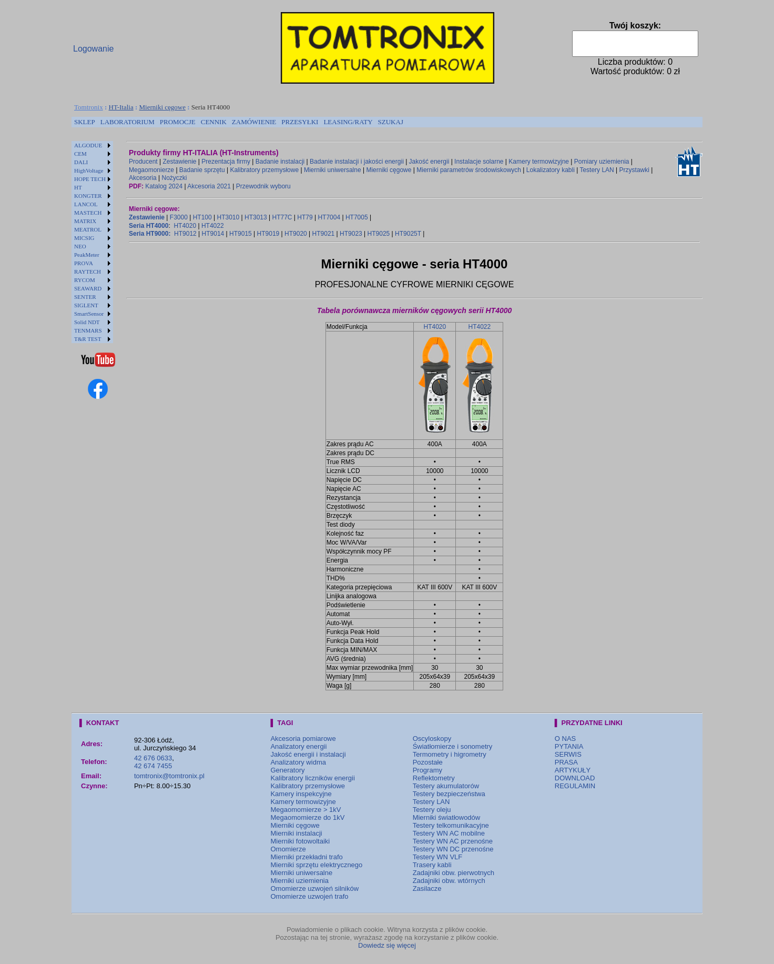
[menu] (92, 242)
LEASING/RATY (347, 122)
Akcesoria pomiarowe (302, 738)
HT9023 (351, 233)
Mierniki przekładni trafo (306, 857)
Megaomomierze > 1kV (305, 810)
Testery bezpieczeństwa (449, 794)
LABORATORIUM (127, 122)
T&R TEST (87, 339)
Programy (427, 770)
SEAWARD (87, 288)
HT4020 (185, 225)
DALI (81, 162)
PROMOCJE (178, 122)
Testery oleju (432, 810)
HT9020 (295, 233)
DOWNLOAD (575, 778)
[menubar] (239, 122)
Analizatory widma (298, 762)
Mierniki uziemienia (299, 881)
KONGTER (88, 196)
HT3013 (256, 217)
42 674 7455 (153, 766)
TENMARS (88, 330)
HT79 (304, 217)
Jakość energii (429, 161)
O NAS (565, 738)
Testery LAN (596, 170)
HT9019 (268, 233)
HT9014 (213, 233)
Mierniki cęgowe (162, 107)
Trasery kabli (432, 865)
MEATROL (87, 229)
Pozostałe (428, 762)
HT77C (282, 217)
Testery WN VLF (438, 857)
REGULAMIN (575, 786)
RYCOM (84, 280)
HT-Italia (121, 107)
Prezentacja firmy (225, 161)
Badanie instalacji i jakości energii (357, 161)
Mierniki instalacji (296, 833)
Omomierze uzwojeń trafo (309, 896)
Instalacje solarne (478, 161)
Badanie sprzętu (202, 170)
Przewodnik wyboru (263, 186)
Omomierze (287, 849)
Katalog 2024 (163, 186)
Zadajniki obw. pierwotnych (453, 873)
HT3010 (228, 217)
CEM (80, 153)
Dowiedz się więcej (387, 945)
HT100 (202, 217)
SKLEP (84, 122)
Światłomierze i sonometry (453, 746)
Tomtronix (88, 107)
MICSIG (84, 238)
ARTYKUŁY (572, 770)
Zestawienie (180, 161)
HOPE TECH (90, 179)
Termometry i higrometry (449, 754)
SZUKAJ (390, 122)
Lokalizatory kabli (550, 170)
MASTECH (88, 212)
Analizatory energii (298, 746)
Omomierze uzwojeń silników (314, 888)
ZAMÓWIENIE (254, 122)
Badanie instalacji (280, 161)
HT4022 (212, 225)
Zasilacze (427, 888)
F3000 (179, 217)
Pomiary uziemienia (601, 161)
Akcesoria (143, 178)
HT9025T (408, 233)
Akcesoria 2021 (209, 186)
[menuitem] (85, 122)
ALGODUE (88, 145)
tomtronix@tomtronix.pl (169, 776)
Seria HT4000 (148, 225)
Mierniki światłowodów (447, 817)
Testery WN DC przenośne (453, 849)
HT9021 (323, 233)
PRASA (566, 762)
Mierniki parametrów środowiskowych (468, 170)
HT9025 (379, 233)
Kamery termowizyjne (538, 161)
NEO (80, 246)
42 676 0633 (153, 758)
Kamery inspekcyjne (300, 794)
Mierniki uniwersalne (332, 170)
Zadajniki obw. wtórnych (449, 881)
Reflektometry (434, 778)
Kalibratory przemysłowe (264, 170)
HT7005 (356, 217)
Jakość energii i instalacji (307, 754)
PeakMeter (86, 255)
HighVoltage (88, 170)
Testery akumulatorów (446, 786)
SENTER (85, 297)
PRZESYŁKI (299, 122)
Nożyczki (174, 178)
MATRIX (85, 221)
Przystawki (634, 170)
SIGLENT (86, 305)
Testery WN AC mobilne (449, 833)
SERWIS (568, 754)
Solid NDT (87, 322)
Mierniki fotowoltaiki (300, 841)
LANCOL (86, 204)
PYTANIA (569, 746)
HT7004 (329, 217)
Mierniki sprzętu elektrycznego (316, 865)
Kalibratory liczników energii (312, 778)
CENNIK (214, 122)
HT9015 (240, 233)
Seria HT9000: (149, 233)
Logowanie (93, 48)
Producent (143, 161)
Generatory (287, 770)
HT (78, 187)
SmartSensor (89, 313)
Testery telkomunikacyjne (451, 825)
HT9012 (185, 233)
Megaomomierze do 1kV (307, 817)
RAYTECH (87, 271)
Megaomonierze (151, 170)
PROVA (83, 263)
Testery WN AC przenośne (453, 841)
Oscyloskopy (432, 738)
